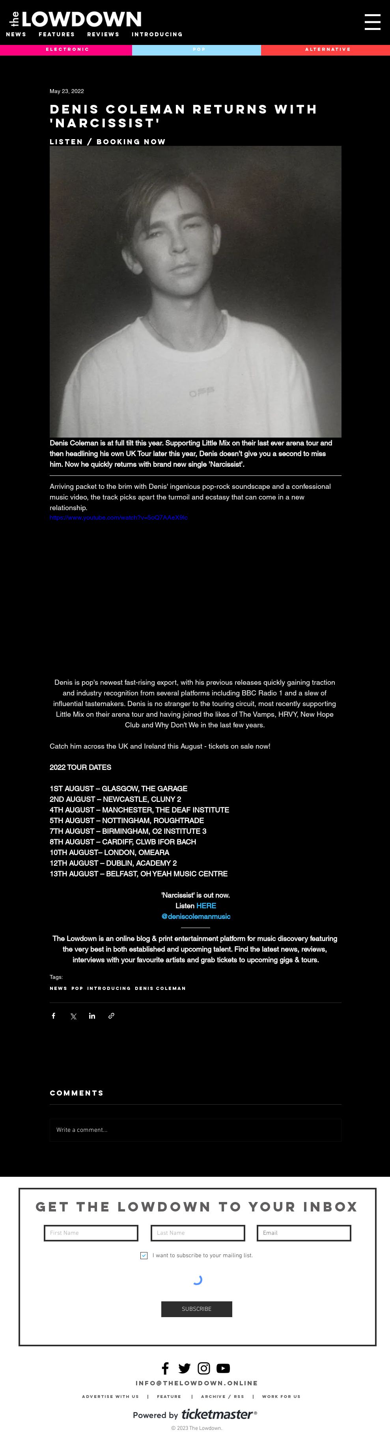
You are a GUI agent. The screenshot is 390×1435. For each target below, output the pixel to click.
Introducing (109, 988)
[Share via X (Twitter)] (73, 1015)
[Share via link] (111, 1015)
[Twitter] (184, 1368)
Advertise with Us (110, 1396)
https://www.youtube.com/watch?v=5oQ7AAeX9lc (119, 517)
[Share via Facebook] (53, 1015)
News (58, 988)
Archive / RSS (224, 1396)
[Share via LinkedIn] (92, 1015)
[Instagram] (204, 1368)
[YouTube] (223, 1368)
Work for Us (283, 1396)
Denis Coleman (160, 988)
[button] (373, 22)
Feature (174, 1396)
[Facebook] (165, 1368)
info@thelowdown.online (197, 1383)
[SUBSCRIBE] (196, 1309)
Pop (77, 988)
